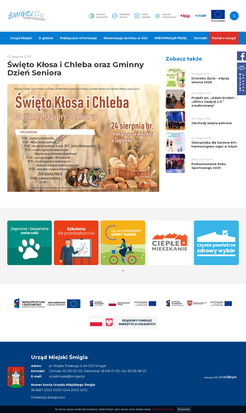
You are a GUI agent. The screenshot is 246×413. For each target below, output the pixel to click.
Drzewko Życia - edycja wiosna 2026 (210, 80)
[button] (123, 271)
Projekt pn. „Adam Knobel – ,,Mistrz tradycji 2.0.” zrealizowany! (213, 101)
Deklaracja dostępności (48, 397)
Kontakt (200, 38)
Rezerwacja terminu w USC (126, 38)
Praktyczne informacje (78, 38)
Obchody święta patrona (211, 123)
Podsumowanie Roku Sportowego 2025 (208, 166)
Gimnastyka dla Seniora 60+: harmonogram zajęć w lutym (214, 144)
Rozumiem (184, 409)
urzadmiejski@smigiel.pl (67, 376)
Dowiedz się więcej (162, 409)
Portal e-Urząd (224, 38)
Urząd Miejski (21, 38)
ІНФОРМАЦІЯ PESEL (171, 38)
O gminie (46, 38)
